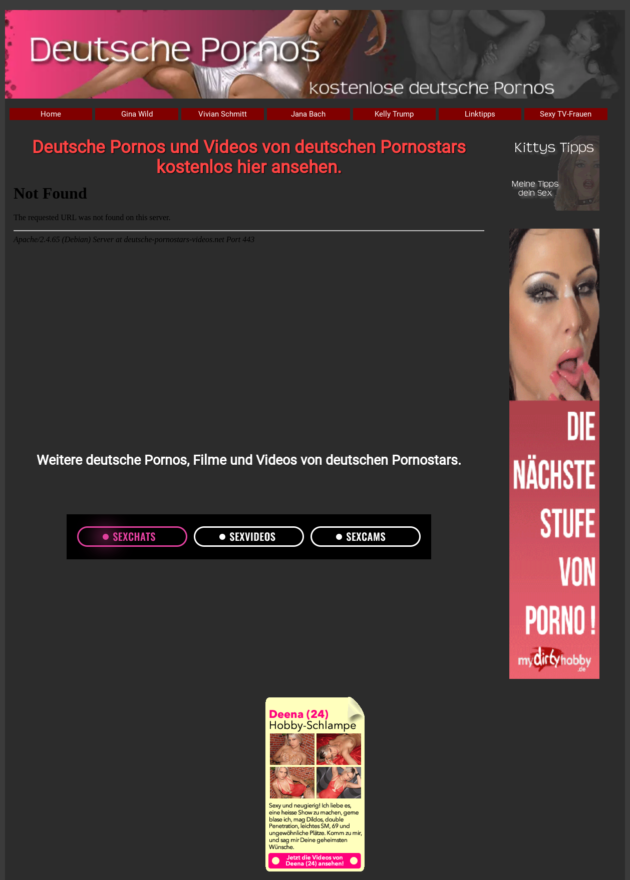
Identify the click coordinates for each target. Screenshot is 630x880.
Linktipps (480, 114)
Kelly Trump (394, 114)
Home (51, 114)
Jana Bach (308, 114)
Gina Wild (137, 114)
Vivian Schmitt (222, 114)
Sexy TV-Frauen (565, 114)
